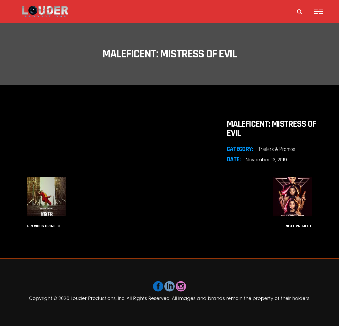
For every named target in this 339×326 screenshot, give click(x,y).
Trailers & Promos (276, 149)
